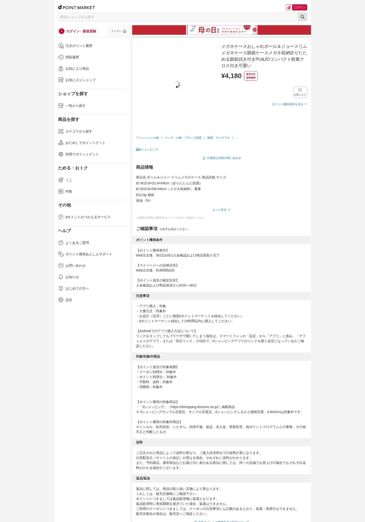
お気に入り (300, 94)
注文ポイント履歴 (75, 46)
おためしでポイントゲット (82, 143)
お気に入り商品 (73, 68)
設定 (65, 300)
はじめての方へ (73, 288)
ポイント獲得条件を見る (287, 104)
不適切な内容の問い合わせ (224, 158)
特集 (65, 191)
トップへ (116, 31)
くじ (65, 180)
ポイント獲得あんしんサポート (85, 254)
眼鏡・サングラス (218, 137)
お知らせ (68, 277)
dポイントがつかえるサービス (84, 217)
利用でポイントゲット (78, 154)
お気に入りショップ (77, 80)
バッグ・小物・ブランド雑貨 (183, 137)
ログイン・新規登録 (81, 31)
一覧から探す (72, 105)
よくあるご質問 (73, 243)
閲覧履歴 (68, 57)
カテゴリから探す (75, 131)
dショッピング (149, 149)
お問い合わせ (72, 265)
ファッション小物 (147, 137)
